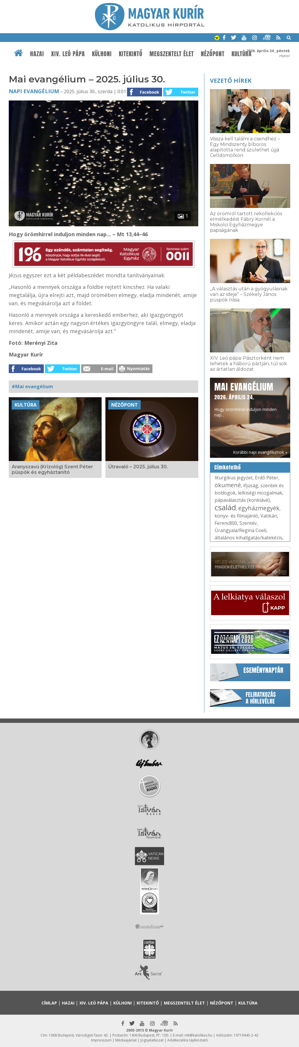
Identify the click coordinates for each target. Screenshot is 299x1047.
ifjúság (250, 485)
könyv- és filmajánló (236, 516)
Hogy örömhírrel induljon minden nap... (245, 399)
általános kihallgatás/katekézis (248, 537)
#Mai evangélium (32, 386)
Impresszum (101, 1040)
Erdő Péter (266, 477)
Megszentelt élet (172, 54)
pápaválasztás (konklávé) (242, 500)
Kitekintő (130, 54)
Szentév (248, 523)
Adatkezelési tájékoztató (187, 1040)
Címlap (49, 1003)
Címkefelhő (227, 467)
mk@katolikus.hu (198, 1035)
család (225, 507)
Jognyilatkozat (152, 1040)
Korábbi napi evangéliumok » (260, 452)
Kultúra (242, 54)
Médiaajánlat (126, 1040)
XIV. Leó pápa (68, 54)
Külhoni (102, 54)
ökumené (228, 485)
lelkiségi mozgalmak (260, 493)
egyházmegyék (258, 508)
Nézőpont (213, 54)
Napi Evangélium (34, 91)
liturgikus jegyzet (234, 477)
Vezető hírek (230, 80)
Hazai (37, 54)
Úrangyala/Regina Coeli (240, 530)
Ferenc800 (226, 523)
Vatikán (268, 516)
